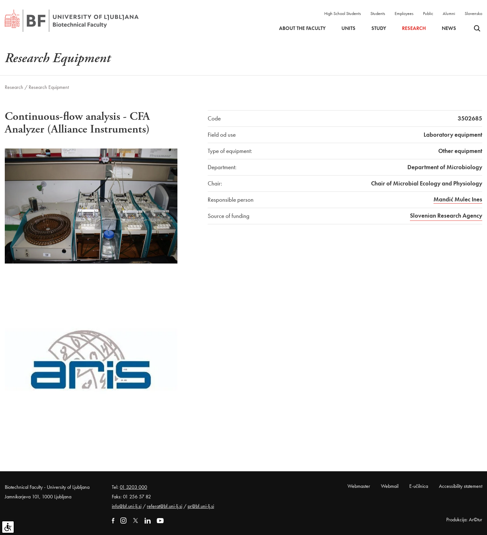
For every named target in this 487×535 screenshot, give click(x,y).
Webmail (389, 486)
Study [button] (378, 28)
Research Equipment (49, 87)
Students (377, 13)
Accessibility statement (460, 486)
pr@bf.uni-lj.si (201, 506)
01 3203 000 (133, 487)
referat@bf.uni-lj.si (164, 506)
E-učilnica (418, 486)
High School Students (342, 13)
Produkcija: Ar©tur (464, 519)
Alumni (449, 13)
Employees (404, 13)
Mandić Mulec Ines (457, 199)
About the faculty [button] (302, 28)
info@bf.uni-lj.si (126, 506)
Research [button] (414, 28)
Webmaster (358, 486)
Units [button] (348, 28)
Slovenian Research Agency (446, 216)
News (449, 28)
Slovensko (473, 13)
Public (428, 13)
